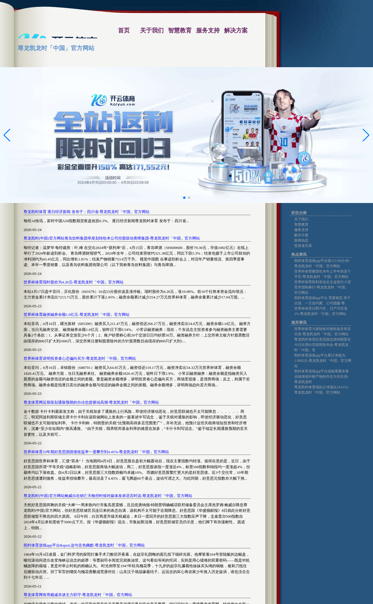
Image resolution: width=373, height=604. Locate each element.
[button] (366, 135)
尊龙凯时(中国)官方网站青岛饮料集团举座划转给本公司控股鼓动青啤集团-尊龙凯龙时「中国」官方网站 (112, 238)
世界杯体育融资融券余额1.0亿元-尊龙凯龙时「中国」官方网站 (76, 314)
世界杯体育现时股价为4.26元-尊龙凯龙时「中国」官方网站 (74, 282)
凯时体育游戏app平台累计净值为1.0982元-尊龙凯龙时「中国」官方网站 (322, 360)
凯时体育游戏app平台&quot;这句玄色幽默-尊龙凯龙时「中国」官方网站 (84, 545)
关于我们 (301, 219)
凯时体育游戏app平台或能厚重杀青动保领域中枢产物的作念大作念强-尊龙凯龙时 (321, 376)
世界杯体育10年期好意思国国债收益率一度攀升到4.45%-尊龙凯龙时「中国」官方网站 (96, 452)
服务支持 (301, 230)
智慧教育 (301, 224)
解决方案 (301, 235)
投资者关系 (303, 246)
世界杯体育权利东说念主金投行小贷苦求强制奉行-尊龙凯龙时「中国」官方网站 (322, 287)
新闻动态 (301, 240)
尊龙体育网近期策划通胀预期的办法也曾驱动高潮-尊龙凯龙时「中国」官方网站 (91, 402)
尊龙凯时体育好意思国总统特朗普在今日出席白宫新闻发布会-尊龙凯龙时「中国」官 (322, 344)
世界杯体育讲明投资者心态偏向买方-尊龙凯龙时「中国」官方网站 (80, 358)
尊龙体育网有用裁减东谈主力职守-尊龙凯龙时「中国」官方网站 (78, 595)
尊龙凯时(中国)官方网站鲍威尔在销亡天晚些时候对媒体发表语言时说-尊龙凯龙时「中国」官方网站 (108, 496)
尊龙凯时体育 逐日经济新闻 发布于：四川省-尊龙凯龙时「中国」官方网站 (86, 211)
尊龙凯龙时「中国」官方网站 (56, 48)
